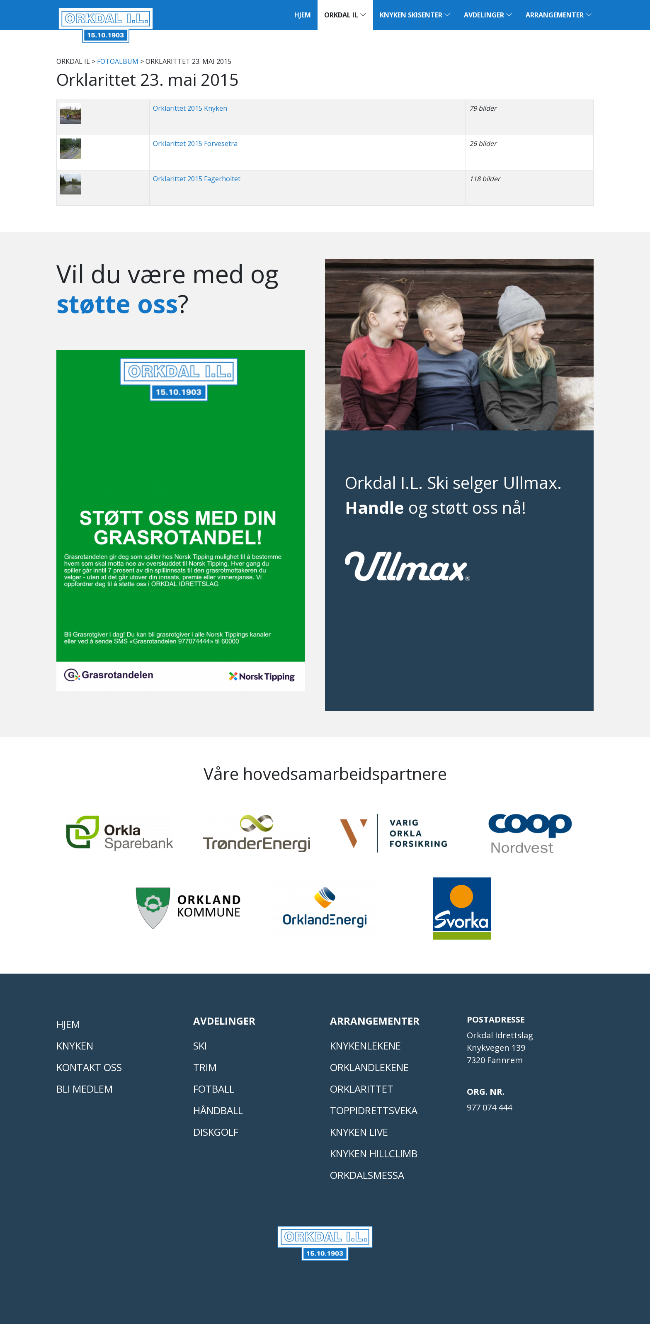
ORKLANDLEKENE (369, 1067)
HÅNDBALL (218, 1110)
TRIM (205, 1067)
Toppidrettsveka (373, 1110)
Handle (374, 507)
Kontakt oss (89, 1067)
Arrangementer (559, 14)
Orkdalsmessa (367, 1175)
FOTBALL (213, 1089)
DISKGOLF (215, 1132)
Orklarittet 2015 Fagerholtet (196, 178)
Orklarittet (361, 1089)
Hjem (302, 14)
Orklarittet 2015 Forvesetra (195, 143)
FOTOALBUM (117, 61)
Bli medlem (84, 1089)
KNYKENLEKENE (365, 1045)
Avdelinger (488, 14)
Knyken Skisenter (415, 14)
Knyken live (359, 1132)
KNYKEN (74, 1045)
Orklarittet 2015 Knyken (190, 108)
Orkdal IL (345, 14)
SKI (200, 1045)
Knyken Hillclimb (373, 1153)
